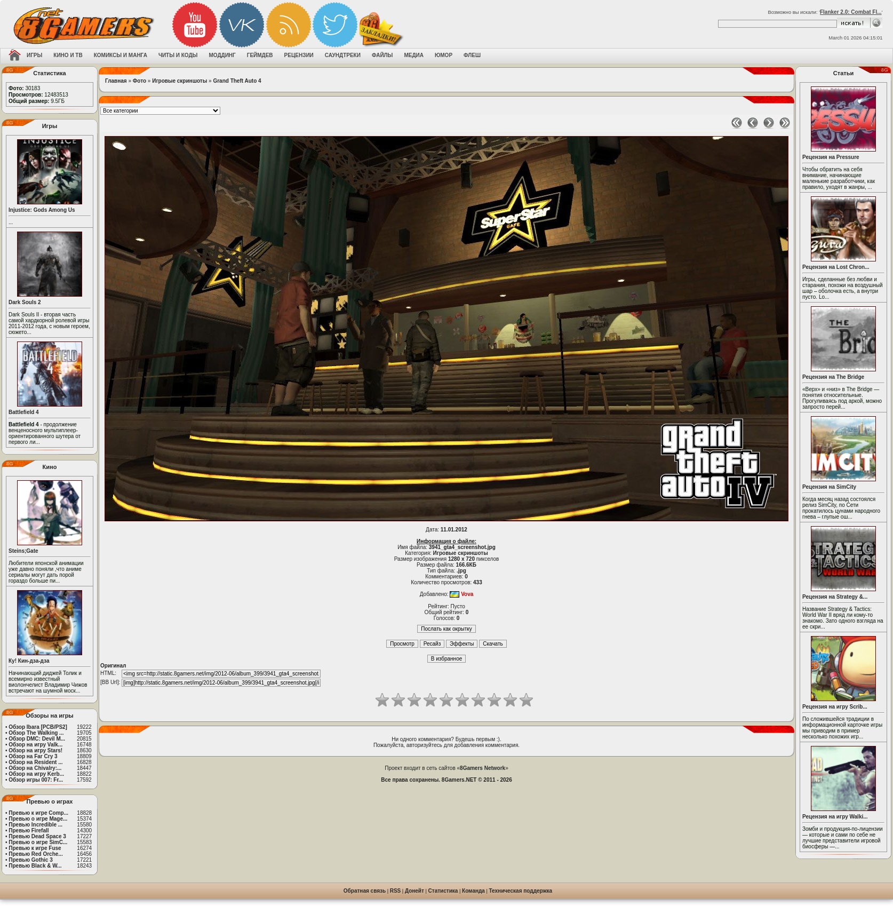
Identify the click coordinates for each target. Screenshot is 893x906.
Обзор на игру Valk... (35, 745)
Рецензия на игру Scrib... (834, 707)
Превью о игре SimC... (38, 842)
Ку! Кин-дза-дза (29, 661)
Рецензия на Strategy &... (834, 597)
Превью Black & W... (35, 866)
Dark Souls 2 (25, 302)
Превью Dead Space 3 (37, 836)
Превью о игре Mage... (38, 819)
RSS (395, 891)
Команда (473, 891)
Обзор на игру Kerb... (36, 774)
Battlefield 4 (24, 412)
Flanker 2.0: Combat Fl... (851, 12)
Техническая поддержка (521, 891)
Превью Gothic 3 (30, 860)
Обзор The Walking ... (36, 733)
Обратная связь (365, 891)
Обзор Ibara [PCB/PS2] (38, 727)
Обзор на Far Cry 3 (33, 756)
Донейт (414, 891)
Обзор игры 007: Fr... (36, 780)
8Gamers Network (482, 768)
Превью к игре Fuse (35, 848)
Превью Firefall (29, 830)
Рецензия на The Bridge (833, 377)
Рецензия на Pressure (830, 157)
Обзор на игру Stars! (35, 750)
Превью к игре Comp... (38, 813)
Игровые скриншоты (179, 81)
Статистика (443, 891)
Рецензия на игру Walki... (835, 817)
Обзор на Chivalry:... (35, 768)
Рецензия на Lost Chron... (836, 267)
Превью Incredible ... (35, 825)
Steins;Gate (23, 551)
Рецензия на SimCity (829, 487)
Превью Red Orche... (35, 854)
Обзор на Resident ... (35, 762)
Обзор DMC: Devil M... (37, 739)
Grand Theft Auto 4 (237, 81)
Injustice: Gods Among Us (42, 210)
